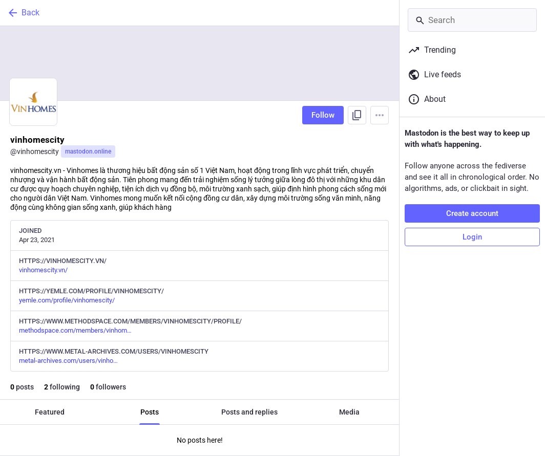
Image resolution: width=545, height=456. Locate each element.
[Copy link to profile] (357, 115)
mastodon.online (88, 151)
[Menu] (379, 115)
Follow (322, 115)
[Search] (472, 20)
